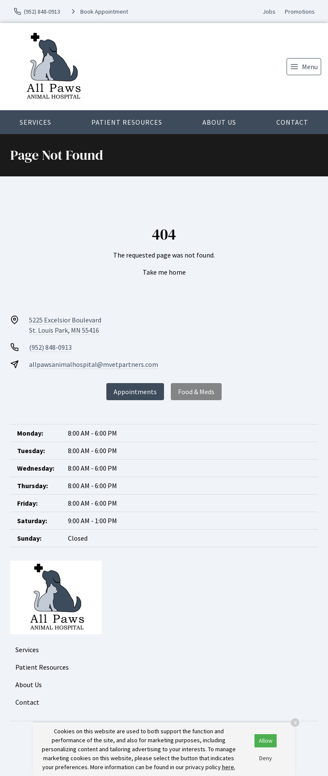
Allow (265, 740)
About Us (219, 122)
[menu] (304, 66)
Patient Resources (126, 122)
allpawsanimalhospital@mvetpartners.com (93, 364)
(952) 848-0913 (50, 347)
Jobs (269, 11)
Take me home (164, 272)
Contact (292, 122)
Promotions (300, 11)
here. (228, 767)
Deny (265, 758)
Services (35, 122)
